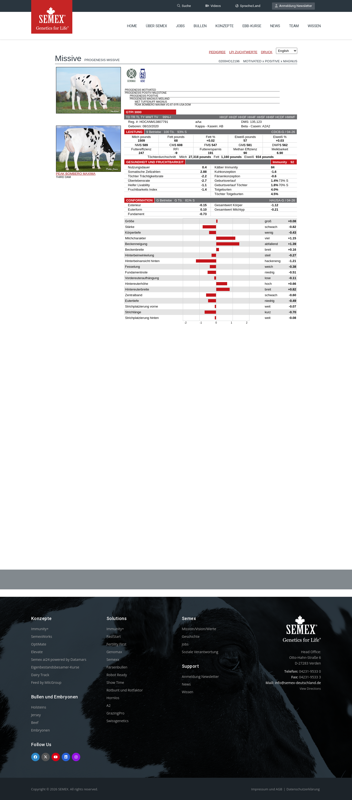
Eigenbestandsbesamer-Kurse (55, 667)
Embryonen (40, 730)
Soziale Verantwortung (200, 651)
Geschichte (191, 636)
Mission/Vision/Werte (199, 628)
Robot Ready (117, 674)
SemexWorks (41, 636)
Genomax (114, 651)
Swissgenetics (118, 720)
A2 (109, 705)
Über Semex (156, 26)
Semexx (113, 659)
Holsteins (38, 707)
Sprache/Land (247, 6)
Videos (213, 6)
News (275, 26)
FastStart (114, 636)
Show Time (115, 682)
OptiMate (38, 644)
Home (132, 26)
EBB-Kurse (252, 26)
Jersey (36, 714)
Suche (184, 6)
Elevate (37, 651)
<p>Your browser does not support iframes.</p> (176, 291)
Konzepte (225, 26)
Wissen (314, 26)
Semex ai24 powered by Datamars (58, 659)
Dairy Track (40, 674)
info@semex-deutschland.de (298, 682)
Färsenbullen (117, 667)
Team (294, 26)
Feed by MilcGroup (46, 682)
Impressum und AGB (266, 789)
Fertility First (116, 644)
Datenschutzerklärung (303, 789)
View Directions (310, 689)
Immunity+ (40, 628)
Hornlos (113, 697)
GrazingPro (116, 713)
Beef (34, 722)
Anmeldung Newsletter (293, 6)
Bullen (200, 26)
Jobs (180, 26)
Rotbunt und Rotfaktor (125, 690)
